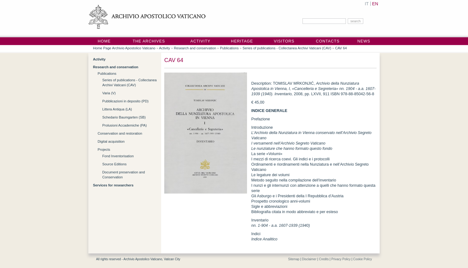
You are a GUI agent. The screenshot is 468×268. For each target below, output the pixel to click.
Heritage (242, 41)
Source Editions (114, 164)
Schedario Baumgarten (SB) (124, 117)
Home (104, 41)
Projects (104, 149)
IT (367, 4)
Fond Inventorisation (118, 156)
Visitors (284, 41)
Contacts (327, 41)
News (363, 41)
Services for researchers (113, 185)
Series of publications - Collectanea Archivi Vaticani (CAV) (286, 48)
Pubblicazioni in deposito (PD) (125, 101)
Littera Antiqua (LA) (117, 109)
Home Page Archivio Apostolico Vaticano (124, 48)
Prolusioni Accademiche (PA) (124, 125)
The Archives (149, 41)
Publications (229, 48)
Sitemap (293, 259)
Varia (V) (109, 93)
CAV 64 (341, 48)
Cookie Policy (362, 259)
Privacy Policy (341, 259)
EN (375, 4)
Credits (324, 259)
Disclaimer (309, 259)
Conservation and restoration (120, 133)
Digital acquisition (111, 141)
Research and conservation (195, 48)
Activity (200, 41)
